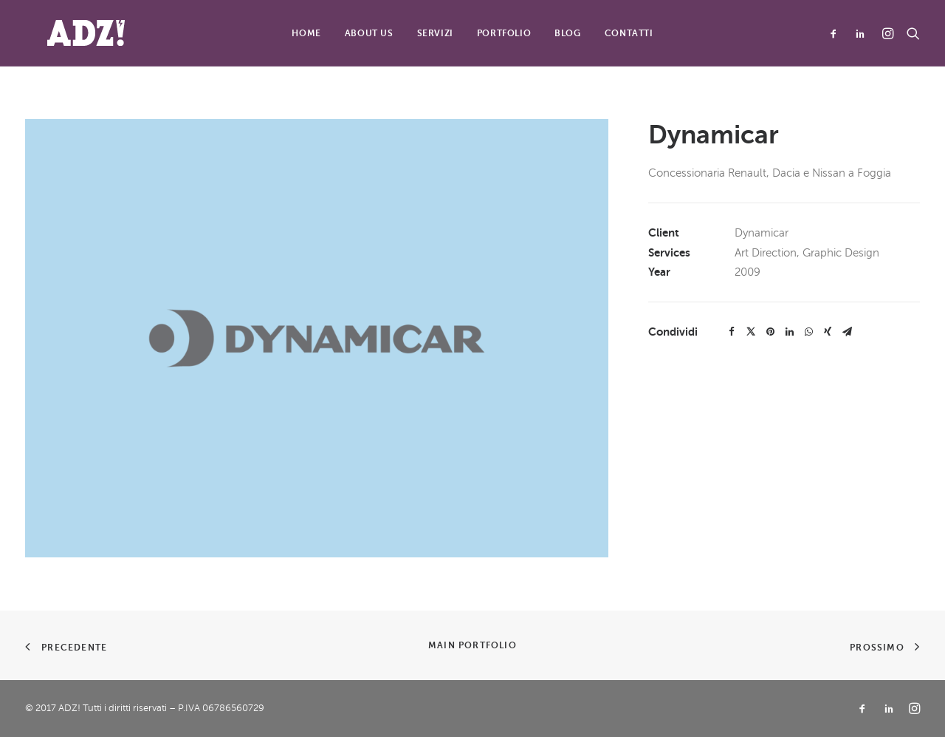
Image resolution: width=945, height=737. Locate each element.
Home (306, 33)
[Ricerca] (910, 33)
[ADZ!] (64, 33)
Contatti (629, 33)
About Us (369, 33)
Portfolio (504, 33)
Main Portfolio (472, 645)
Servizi (435, 33)
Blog (567, 33)
